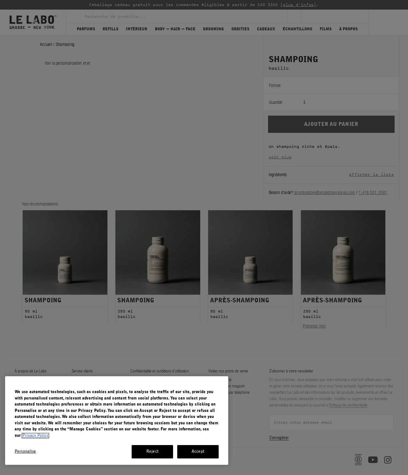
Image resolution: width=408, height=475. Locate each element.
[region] (116, 420)
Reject (152, 452)
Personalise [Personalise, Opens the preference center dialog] (25, 452)
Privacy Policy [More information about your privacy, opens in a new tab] (35, 436)
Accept (198, 452)
